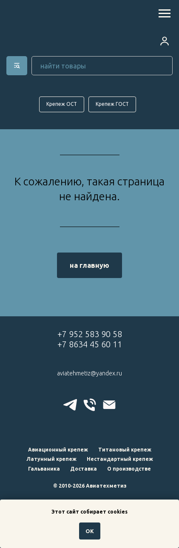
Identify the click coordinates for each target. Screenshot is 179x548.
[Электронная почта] (109, 404)
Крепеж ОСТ (61, 104)
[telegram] (70, 404)
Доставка (83, 468)
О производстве (129, 468)
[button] (164, 41)
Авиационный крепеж (58, 449)
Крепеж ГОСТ (112, 104)
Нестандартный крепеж (120, 459)
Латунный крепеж (51, 459)
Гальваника (44, 468)
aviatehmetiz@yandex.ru (89, 373)
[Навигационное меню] (164, 13)
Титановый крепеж (124, 449)
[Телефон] (89, 404)
